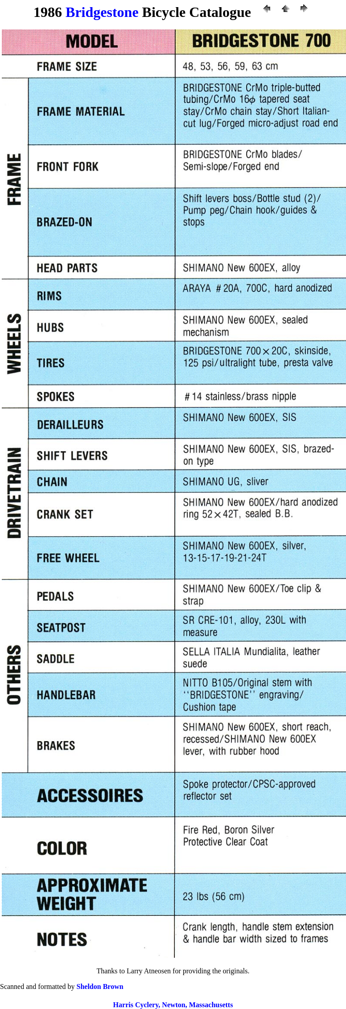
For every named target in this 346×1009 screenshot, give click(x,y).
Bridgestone (102, 12)
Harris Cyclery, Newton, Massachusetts (173, 1005)
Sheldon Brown (100, 986)
